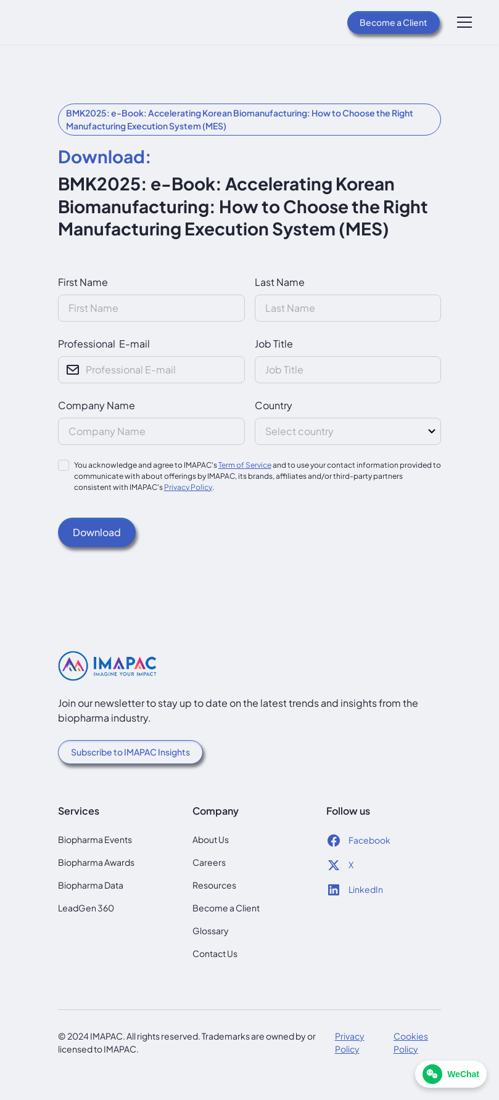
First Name (83, 281)
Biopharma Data (90, 884)
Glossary (210, 930)
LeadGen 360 (86, 907)
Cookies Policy (411, 1042)
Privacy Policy (188, 487)
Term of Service (244, 465)
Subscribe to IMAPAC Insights (130, 751)
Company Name (96, 405)
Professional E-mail (104, 343)
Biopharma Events (95, 839)
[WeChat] (451, 1074)
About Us (210, 839)
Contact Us (214, 953)
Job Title (274, 343)
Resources (214, 884)
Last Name (280, 281)
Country (273, 405)
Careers (209, 862)
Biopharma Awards (96, 862)
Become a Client (393, 22)
